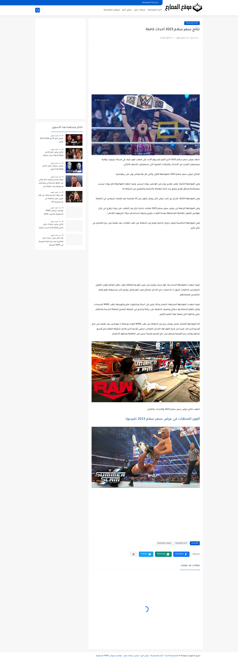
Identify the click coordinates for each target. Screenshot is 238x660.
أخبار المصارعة (155, 10)
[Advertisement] (145, 70)
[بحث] (37, 10)
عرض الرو (127, 10)
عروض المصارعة (112, 10)
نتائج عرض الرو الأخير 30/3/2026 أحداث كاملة (53, 154)
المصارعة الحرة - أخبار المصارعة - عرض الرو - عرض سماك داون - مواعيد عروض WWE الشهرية (137, 656)
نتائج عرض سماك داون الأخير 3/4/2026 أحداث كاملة (51, 226)
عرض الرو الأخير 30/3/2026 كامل (51, 140)
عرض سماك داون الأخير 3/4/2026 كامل (52, 168)
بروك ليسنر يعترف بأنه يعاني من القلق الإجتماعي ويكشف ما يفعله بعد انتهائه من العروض (51, 184)
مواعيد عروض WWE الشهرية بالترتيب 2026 (53, 212)
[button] (181, 554)
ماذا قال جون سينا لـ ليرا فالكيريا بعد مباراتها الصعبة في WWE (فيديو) (51, 241)
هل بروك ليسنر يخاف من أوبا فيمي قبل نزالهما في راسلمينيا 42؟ (50, 198)
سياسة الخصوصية (150, 3)
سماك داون (140, 10)
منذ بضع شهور (55, 135)
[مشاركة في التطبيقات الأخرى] (133, 554)
